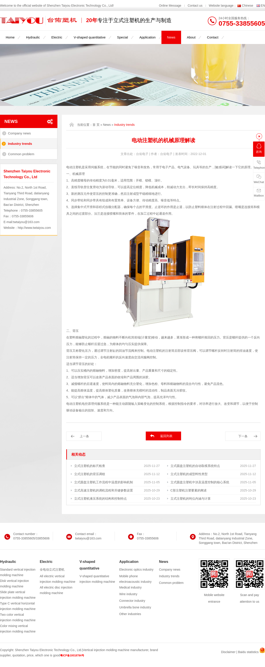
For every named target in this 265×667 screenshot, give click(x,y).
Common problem (21, 154)
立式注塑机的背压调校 (89, 474)
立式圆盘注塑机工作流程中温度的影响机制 (103, 482)
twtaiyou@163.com (26, 222)
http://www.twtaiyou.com (34, 227)
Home (10, 37)
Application (147, 37)
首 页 (96, 124)
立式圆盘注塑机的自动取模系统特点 (195, 466)
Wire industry (128, 594)
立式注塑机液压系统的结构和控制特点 (100, 498)
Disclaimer (228, 652)
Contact (212, 37)
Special (122, 37)
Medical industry (130, 587)
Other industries (130, 614)
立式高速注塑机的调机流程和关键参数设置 (103, 490)
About (191, 37)
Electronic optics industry (136, 569)
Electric (56, 37)
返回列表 (166, 436)
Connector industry (132, 600)
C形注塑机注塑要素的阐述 (188, 490)
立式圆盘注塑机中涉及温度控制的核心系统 (199, 482)
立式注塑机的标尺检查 (89, 466)
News (171, 37)
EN (263, 5)
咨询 (259, 148)
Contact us (195, 5)
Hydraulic (33, 37)
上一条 (84, 436)
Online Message (170, 5)
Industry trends (20, 143)
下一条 (243, 436)
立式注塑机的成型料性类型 (189, 474)
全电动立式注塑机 (52, 569)
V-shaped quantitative (90, 37)
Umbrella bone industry (135, 607)
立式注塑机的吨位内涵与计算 (190, 498)
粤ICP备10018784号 (72, 655)
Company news (19, 133)
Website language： (223, 5)
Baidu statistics (248, 652)
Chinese (247, 5)
